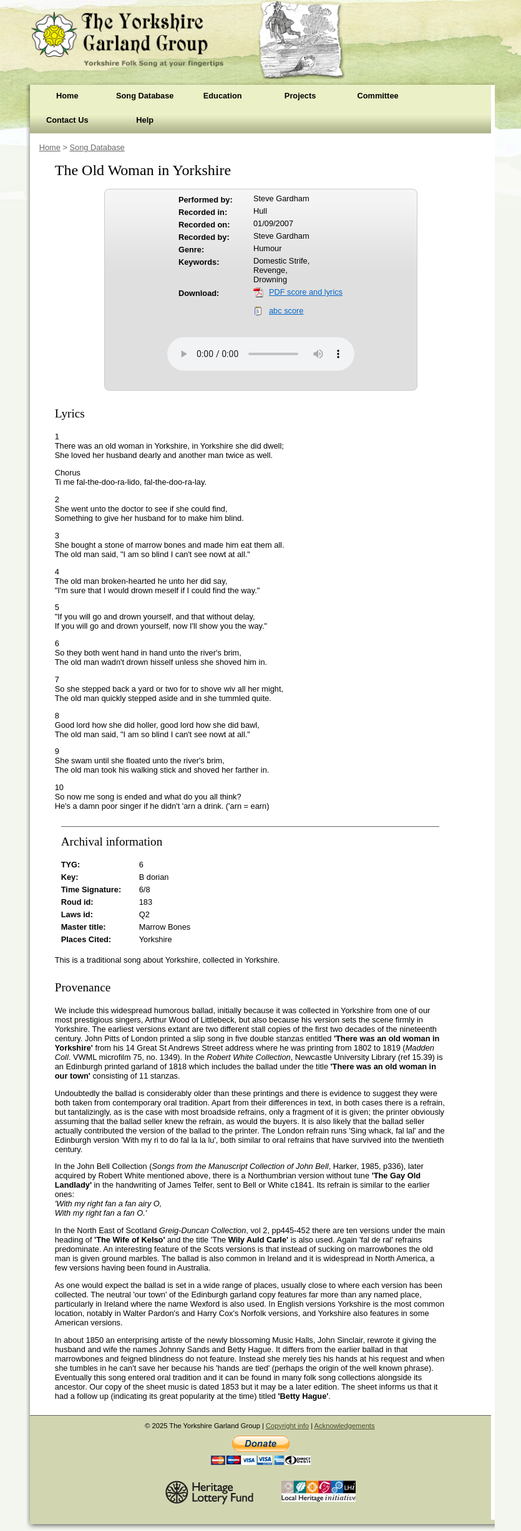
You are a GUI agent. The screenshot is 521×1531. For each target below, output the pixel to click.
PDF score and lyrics (306, 292)
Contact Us (67, 120)
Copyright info (287, 1425)
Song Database (144, 95)
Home (67, 95)
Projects (300, 95)
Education (222, 95)
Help (144, 120)
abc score (286, 310)
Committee (377, 95)
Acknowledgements (344, 1425)
